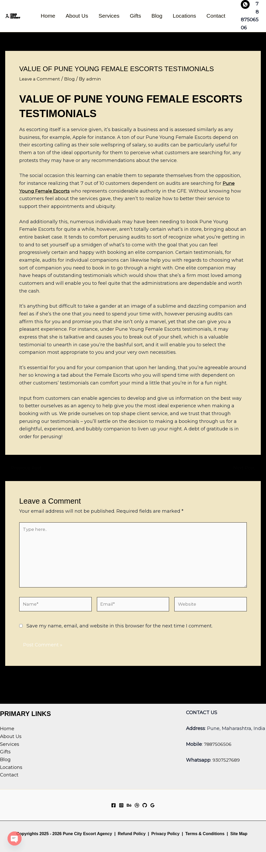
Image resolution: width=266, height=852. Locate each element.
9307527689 (226, 760)
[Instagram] (121, 805)
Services (108, 16)
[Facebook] (113, 805)
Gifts (135, 16)
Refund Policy (132, 833)
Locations (185, 16)
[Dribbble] (137, 805)
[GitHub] (144, 805)
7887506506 (218, 744)
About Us (76, 16)
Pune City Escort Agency (87, 833)
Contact (217, 16)
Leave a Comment (40, 79)
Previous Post (25, 467)
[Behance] (129, 805)
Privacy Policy (165, 833)
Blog (157, 16)
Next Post (246, 467)
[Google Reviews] (152, 805)
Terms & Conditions (204, 833)
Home (46, 16)
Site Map (238, 833)
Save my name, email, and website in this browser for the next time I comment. (119, 631)
